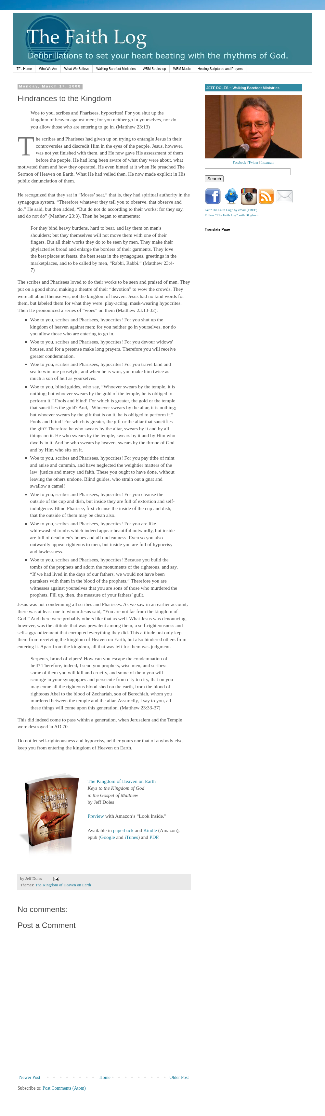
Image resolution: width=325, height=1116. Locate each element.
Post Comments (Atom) (64, 1088)
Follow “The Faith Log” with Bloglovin (232, 215)
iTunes (131, 837)
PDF (154, 837)
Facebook (239, 162)
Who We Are (48, 69)
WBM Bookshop (154, 69)
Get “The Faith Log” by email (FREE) (231, 210)
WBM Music (181, 69)
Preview (95, 816)
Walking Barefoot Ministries (116, 69)
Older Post (179, 1077)
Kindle (150, 830)
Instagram (267, 162)
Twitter (253, 162)
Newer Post (29, 1077)
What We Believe (76, 69)
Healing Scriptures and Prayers (220, 69)
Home (104, 1077)
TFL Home (24, 69)
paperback (123, 830)
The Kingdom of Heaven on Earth (121, 781)
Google (107, 837)
